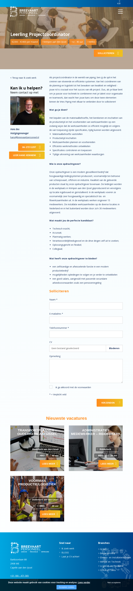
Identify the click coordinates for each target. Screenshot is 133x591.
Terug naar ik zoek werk (24, 78)
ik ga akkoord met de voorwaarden (73, 387)
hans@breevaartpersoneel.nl (24, 137)
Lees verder (84, 582)
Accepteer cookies (66, 587)
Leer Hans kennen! (24, 155)
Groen (103, 548)
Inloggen (108, 3)
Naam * (53, 299)
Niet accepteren (114, 583)
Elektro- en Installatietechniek (111, 557)
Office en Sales (108, 569)
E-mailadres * (56, 313)
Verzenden (108, 402)
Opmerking (54, 356)
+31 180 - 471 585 (19, 575)
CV (50, 342)
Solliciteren (106, 53)
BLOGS (65, 552)
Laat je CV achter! (70, 556)
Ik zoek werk (68, 548)
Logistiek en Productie (111, 565)
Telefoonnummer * (59, 327)
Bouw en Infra (107, 553)
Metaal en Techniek (110, 561)
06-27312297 (29, 147)
